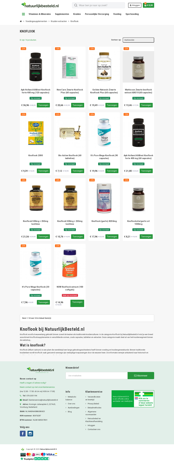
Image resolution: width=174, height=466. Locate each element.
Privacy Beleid (93, 404)
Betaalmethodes (94, 408)
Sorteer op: (116, 40)
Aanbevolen (129, 40)
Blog (69, 412)
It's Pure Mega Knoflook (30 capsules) (35, 288)
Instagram (30, 434)
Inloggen (91, 426)
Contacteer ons (93, 430)
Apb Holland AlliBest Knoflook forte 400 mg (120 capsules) (35, 91)
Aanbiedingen (73, 408)
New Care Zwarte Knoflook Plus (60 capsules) (70, 91)
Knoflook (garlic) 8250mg (104, 221)
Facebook (23, 434)
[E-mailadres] (97, 376)
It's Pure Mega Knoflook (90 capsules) (104, 156)
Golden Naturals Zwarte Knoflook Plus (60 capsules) (104, 91)
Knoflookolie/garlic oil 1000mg (138, 222)
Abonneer (140, 376)
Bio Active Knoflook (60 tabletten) (69, 156)
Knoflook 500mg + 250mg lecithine (35, 222)
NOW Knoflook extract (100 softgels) (70, 288)
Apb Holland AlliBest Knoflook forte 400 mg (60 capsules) (138, 156)
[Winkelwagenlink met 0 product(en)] (148, 5)
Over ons (71, 404)
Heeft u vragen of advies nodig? (33, 383)
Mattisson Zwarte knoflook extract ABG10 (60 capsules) (138, 91)
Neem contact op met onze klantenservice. (37, 387)
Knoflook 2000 (35, 155)
